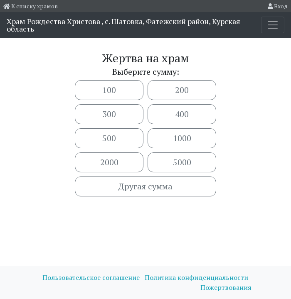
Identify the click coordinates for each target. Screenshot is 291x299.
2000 (109, 162)
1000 (182, 138)
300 (109, 114)
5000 (182, 162)
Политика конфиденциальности (196, 277)
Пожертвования (226, 287)
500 (109, 138)
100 (109, 90)
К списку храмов (30, 6)
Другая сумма (145, 186)
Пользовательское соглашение (91, 277)
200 (182, 90)
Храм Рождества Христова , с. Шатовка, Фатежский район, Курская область (123, 25)
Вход (278, 6)
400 (182, 114)
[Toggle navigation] (272, 25)
